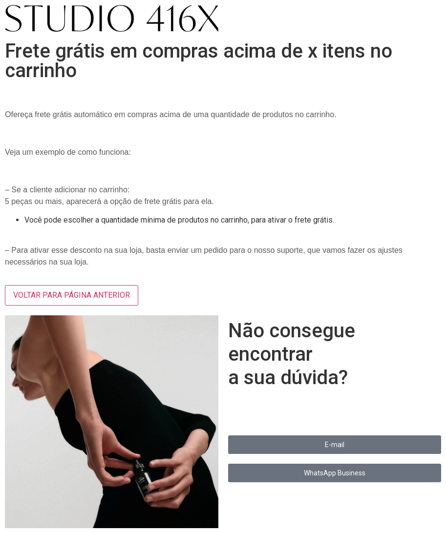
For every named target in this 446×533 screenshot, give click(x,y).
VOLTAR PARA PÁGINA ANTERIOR (71, 295)
